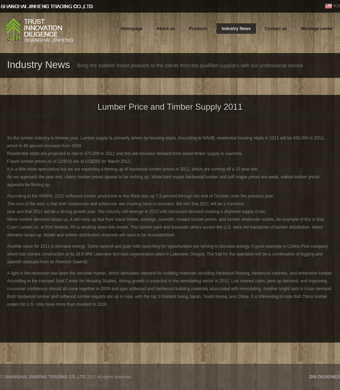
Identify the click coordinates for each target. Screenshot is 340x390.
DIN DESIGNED (324, 376)
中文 (336, 6)
